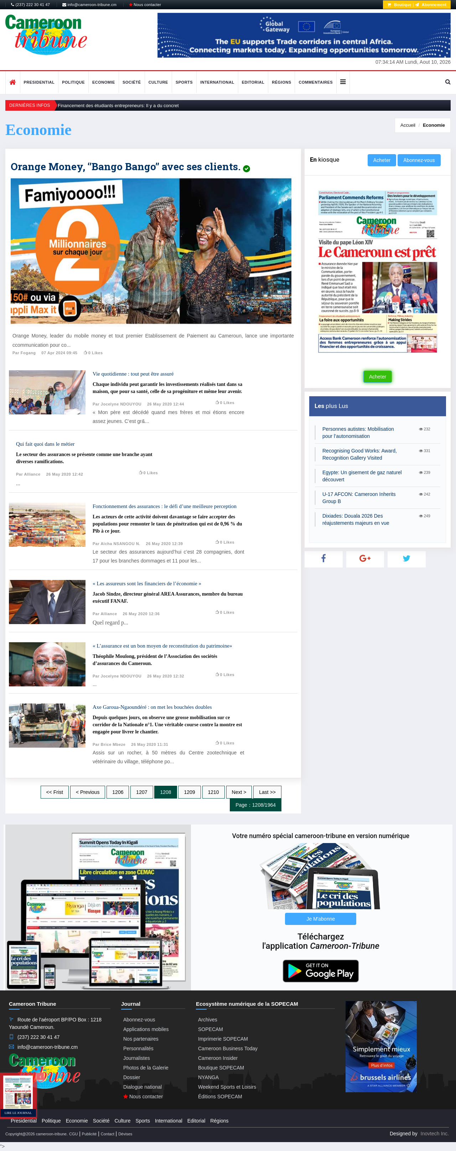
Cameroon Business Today (228, 1048)
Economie (103, 82)
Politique (73, 82)
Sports (184, 82)
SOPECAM (210, 1029)
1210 (213, 792)
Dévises (125, 1134)
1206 (117, 792)
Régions (281, 82)
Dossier (131, 1077)
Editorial (253, 82)
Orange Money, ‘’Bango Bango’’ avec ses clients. (130, 166)
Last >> (267, 792)
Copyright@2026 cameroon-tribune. (36, 1134)
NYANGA (208, 1077)
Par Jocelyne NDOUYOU (117, 404)
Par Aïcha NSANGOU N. (116, 544)
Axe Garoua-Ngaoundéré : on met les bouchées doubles (152, 707)
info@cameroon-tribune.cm (89, 4)
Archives (207, 1019)
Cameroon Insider (218, 1058)
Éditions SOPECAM (220, 1096)
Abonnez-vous (419, 160)
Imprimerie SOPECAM (223, 1039)
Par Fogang (24, 353)
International (217, 82)
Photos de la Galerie (146, 1068)
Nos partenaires (141, 1039)
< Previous (88, 792)
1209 (189, 792)
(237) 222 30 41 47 (30, 4)
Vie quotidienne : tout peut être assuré (133, 374)
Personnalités (138, 1048)
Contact (107, 1134)
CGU (73, 1134)
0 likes (93, 353)
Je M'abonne (321, 919)
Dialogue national (142, 1087)
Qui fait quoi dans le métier (45, 444)
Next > (239, 792)
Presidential (39, 82)
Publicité (89, 1134)
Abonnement (430, 4)
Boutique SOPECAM (221, 1068)
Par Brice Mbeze (109, 744)
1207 (141, 792)
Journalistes (136, 1058)
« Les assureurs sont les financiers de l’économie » (147, 583)
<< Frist (54, 792)
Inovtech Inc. (435, 1133)
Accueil (407, 125)
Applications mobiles (146, 1029)
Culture (158, 82)
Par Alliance (28, 474)
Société (132, 82)
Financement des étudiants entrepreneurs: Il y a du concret (118, 105)
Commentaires (316, 82)
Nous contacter (145, 4)
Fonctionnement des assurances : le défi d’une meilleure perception (165, 506)
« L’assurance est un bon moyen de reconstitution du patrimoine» (162, 646)
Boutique (399, 4)
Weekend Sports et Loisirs (227, 1087)
